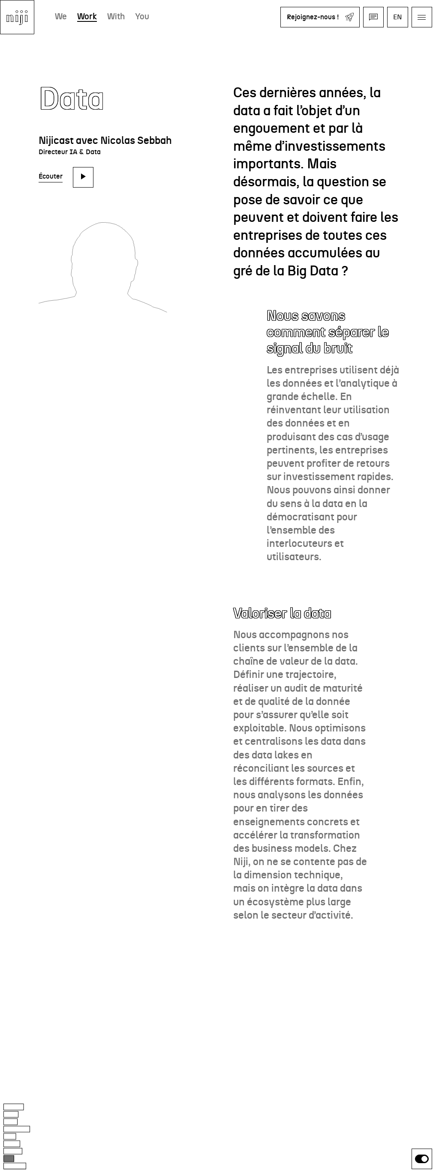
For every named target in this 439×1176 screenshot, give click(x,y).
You (142, 16)
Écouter (51, 176)
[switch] (422, 1159)
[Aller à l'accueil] (17, 17)
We (61, 16)
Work (87, 16)
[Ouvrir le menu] (422, 17)
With (116, 16)
